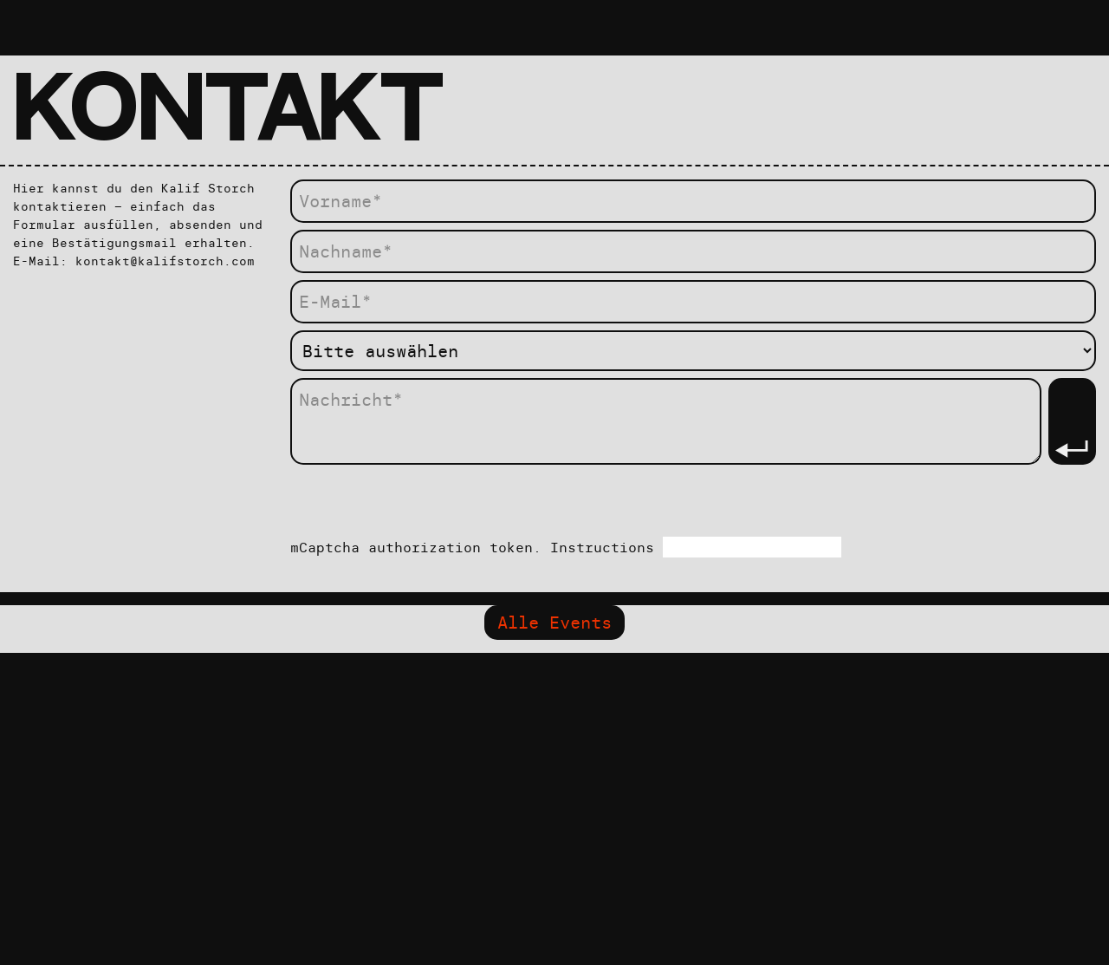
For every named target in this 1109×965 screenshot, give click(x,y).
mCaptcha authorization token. (565, 547)
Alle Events (554, 622)
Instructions (606, 547)
